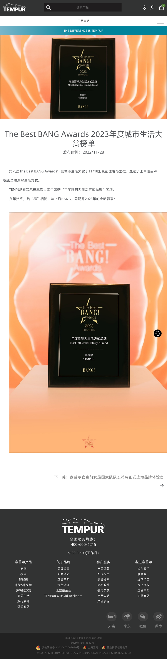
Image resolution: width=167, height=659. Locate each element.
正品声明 (83, 21)
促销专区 (23, 606)
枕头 (23, 574)
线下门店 (143, 579)
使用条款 (103, 590)
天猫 (111, 620)
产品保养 (103, 568)
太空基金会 (63, 590)
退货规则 (103, 579)
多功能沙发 (23, 590)
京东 (127, 620)
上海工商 (93, 647)
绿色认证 (63, 585)
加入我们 (143, 568)
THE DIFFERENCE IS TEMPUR (83, 30)
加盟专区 (143, 596)
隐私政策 (103, 585)
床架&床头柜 (23, 585)
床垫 (23, 568)
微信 (143, 620)
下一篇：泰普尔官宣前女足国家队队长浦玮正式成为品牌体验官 (109, 477)
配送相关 (103, 574)
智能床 (23, 579)
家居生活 (23, 596)
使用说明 (103, 596)
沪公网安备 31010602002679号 (57, 647)
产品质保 (103, 601)
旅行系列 (23, 601)
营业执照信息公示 (117, 647)
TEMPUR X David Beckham (63, 596)
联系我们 (143, 574)
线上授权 (143, 585)
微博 (158, 620)
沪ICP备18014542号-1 (83, 642)
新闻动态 (63, 574)
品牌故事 (63, 568)
